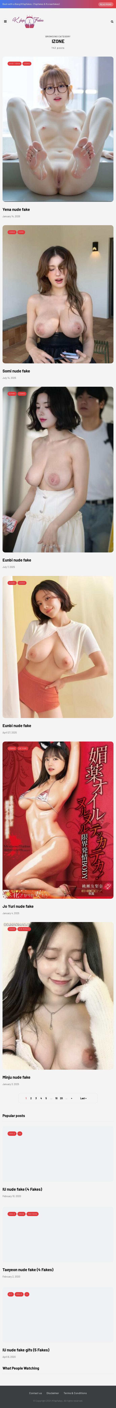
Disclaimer (53, 1393)
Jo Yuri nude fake (18, 906)
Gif (10, 1294)
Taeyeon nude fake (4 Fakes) (28, 1269)
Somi (21, 232)
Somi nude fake (16, 370)
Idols (12, 1133)
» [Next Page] (71, 1098)
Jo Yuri (23, 748)
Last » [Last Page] (83, 1098)
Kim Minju (24, 929)
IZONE (27, 63)
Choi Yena (14, 63)
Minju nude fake (16, 1077)
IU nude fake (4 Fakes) (22, 1189)
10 (56, 1098)
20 (61, 1098)
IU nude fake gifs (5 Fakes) (26, 1349)
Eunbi (12, 394)
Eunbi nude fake (17, 559)
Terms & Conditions (75, 1393)
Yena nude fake (16, 209)
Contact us (35, 1393)
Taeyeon (32, 1214)
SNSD (21, 1214)
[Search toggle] (110, 21)
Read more (106, 4)
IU (20, 1133)
